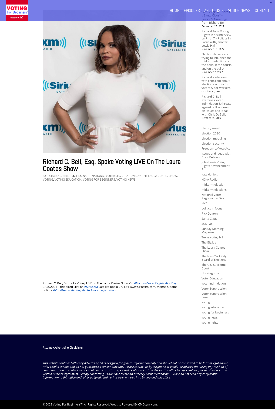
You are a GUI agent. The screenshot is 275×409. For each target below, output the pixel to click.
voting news (125, 179)
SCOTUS (207, 224)
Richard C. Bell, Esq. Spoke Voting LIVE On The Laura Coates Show (111, 165)
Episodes (192, 11)
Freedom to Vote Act (216, 148)
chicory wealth (211, 128)
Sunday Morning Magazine (213, 230)
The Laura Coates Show (159, 176)
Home (174, 11)
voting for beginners (99, 179)
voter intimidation (214, 283)
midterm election (213, 184)
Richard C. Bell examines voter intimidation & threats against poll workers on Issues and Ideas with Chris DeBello (216, 105)
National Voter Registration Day (116, 176)
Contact (262, 11)
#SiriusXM (91, 287)
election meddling (214, 138)
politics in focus (212, 208)
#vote (86, 290)
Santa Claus (209, 219)
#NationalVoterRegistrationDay (155, 283)
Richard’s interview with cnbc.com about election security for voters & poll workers (216, 82)
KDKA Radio (209, 179)
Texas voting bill (212, 237)
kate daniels (210, 174)
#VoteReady (61, 290)
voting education (68, 179)
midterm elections (214, 190)
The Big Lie (209, 242)
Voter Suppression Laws (214, 295)
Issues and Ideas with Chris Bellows (216, 155)
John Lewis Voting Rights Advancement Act (216, 165)
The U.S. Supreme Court (214, 266)
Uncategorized (211, 273)
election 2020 (211, 133)
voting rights (210, 322)
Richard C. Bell (58, 176)
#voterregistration (103, 290)
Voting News (239, 11)
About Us (212, 11)
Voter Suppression (214, 288)
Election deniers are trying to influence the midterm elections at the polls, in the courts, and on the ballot (217, 61)
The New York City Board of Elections (214, 258)
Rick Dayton (210, 213)
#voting (76, 290)
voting (48, 179)
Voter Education (212, 278)
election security (213, 143)
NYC (204, 203)
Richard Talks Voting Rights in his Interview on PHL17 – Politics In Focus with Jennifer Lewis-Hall (216, 38)
